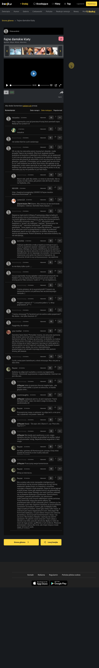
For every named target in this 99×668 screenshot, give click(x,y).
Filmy (61, 11)
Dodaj (27, 3)
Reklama (41, 575)
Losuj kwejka (53, 542)
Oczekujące (46, 11)
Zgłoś (60, 97)
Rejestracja (90, 4)
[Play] (7, 85)
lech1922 (20, 241)
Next (60, 51)
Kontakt (30, 575)
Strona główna (8, 20)
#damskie (23, 42)
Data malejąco (46, 110)
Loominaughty (23, 395)
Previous (7, 51)
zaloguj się (27, 106)
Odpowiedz (43, 117)
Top (72, 11)
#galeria (6, 42)
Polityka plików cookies (71, 575)
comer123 (21, 200)
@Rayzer (20, 385)
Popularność (57, 110)
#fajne (12, 42)
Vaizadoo (15, 117)
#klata (17, 42)
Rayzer (15, 368)
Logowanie (77, 4)
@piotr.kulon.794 (23, 204)
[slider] (21, 85)
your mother (17, 331)
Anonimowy (16, 138)
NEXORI (15, 188)
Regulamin (53, 575)
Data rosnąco (34, 110)
